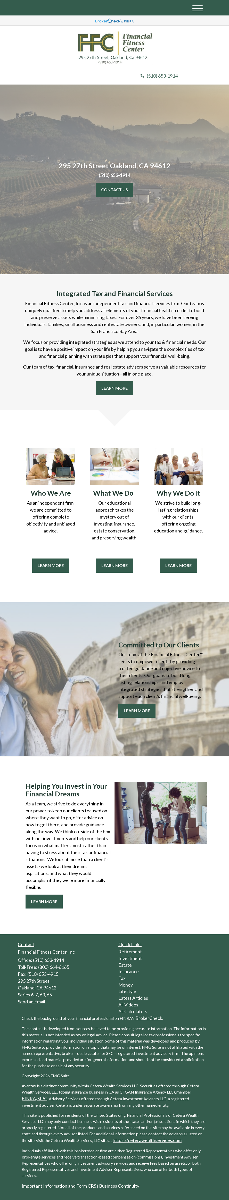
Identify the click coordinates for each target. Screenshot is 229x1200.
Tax (122, 978)
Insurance (128, 971)
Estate (125, 965)
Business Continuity (119, 1186)
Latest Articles (133, 998)
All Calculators (132, 1011)
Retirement (130, 951)
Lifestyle (127, 991)
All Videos (128, 1004)
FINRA (29, 1098)
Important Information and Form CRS (59, 1186)
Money (125, 985)
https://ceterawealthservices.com (147, 1140)
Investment (130, 958)
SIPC (42, 1098)
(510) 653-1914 (159, 76)
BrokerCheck (148, 1018)
